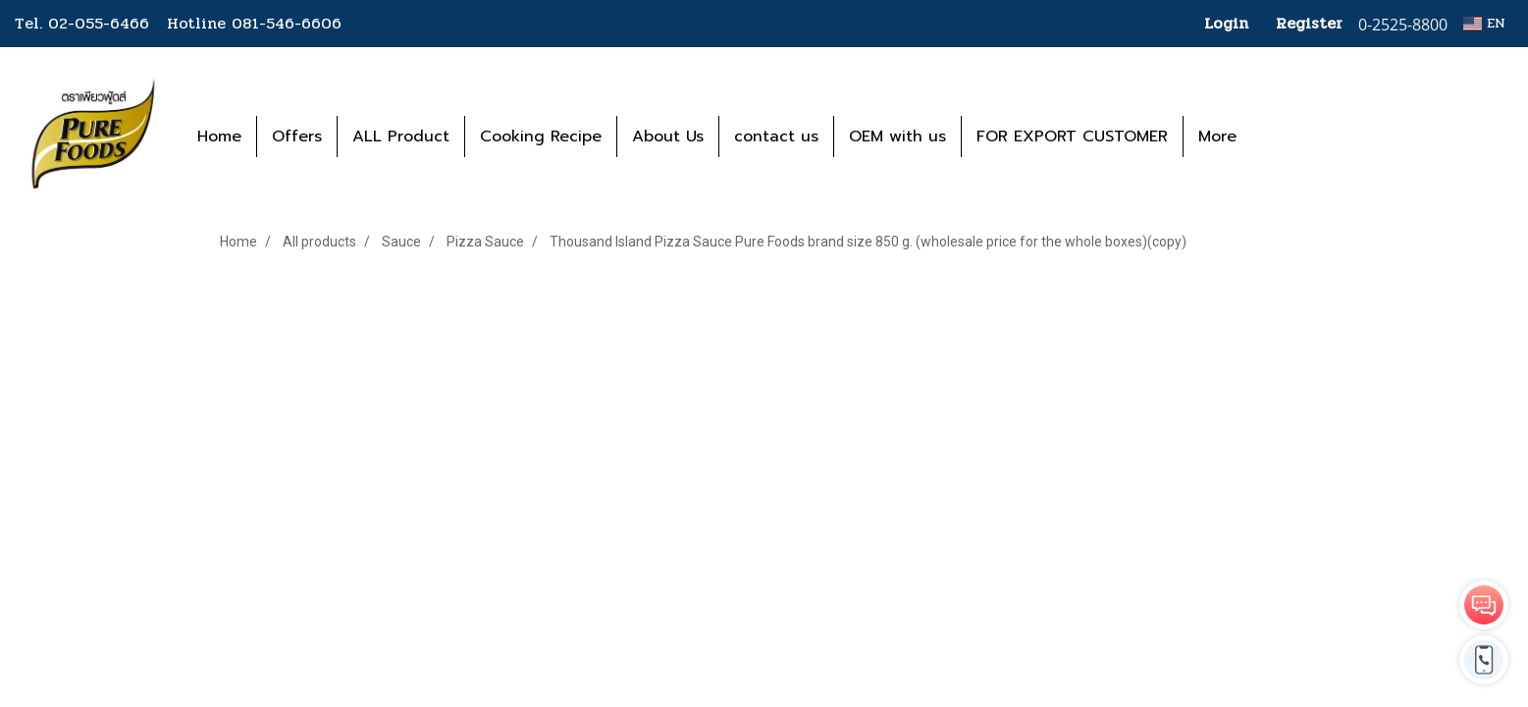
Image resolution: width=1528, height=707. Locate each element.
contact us (776, 136)
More (1217, 136)
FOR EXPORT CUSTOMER (1072, 136)
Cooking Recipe (541, 136)
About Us (668, 136)
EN (1484, 23)
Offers (297, 136)
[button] (1280, 136)
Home (219, 136)
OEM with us (897, 136)
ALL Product (400, 136)
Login (1226, 23)
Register (1309, 23)
